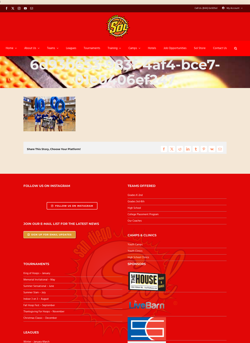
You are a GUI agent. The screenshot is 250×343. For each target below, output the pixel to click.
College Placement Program (143, 214)
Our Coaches (135, 221)
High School (134, 208)
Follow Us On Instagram (72, 205)
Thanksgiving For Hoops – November (43, 312)
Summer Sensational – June (39, 286)
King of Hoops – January (36, 273)
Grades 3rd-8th (136, 202)
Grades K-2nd (135, 195)
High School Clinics (138, 257)
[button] (235, 48)
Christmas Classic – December (40, 318)
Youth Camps (135, 245)
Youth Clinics (135, 251)
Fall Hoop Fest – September (39, 305)
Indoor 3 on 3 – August (36, 299)
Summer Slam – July (34, 293)
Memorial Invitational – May (39, 280)
